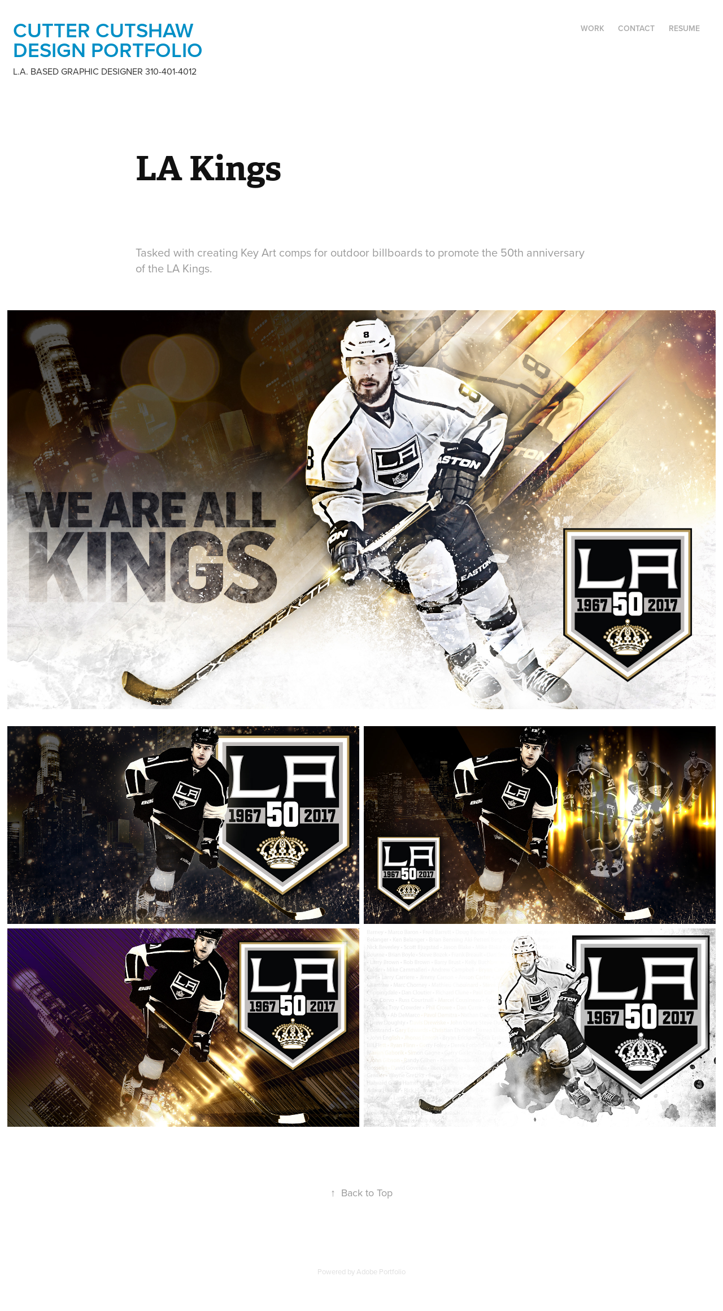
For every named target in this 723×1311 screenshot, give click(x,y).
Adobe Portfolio (381, 1271)
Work (592, 28)
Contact (636, 28)
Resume (684, 28)
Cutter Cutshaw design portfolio (108, 39)
